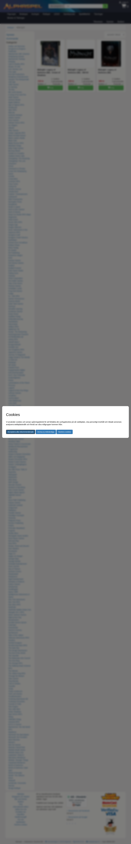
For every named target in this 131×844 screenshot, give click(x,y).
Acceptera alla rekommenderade (21, 432)
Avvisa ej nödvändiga (45, 432)
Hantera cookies (64, 432)
